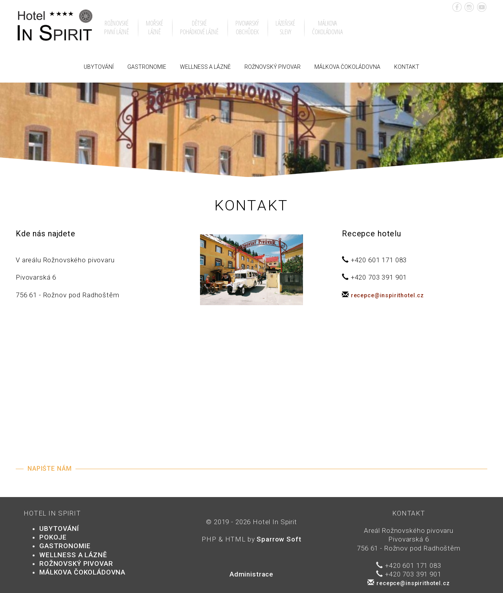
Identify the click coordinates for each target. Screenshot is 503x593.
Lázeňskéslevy (285, 27)
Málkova (347, 67)
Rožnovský (272, 67)
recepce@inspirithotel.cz (387, 295)
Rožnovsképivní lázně (116, 27)
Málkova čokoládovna (82, 572)
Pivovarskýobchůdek (247, 27)
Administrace (251, 574)
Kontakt (406, 67)
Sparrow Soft (279, 539)
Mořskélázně (154, 27)
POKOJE (53, 537)
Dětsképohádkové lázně (199, 27)
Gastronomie (146, 67)
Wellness (205, 67)
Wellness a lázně (73, 555)
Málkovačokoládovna (327, 27)
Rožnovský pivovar (76, 563)
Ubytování (99, 67)
